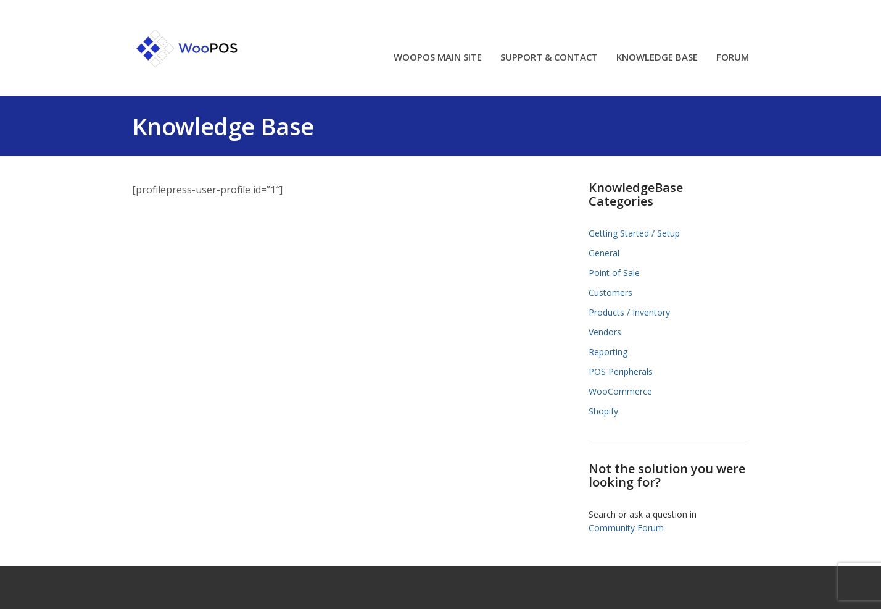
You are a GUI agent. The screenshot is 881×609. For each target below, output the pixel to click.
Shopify (603, 411)
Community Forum (626, 528)
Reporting (608, 352)
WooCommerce (620, 391)
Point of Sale (614, 273)
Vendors (605, 332)
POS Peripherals (621, 371)
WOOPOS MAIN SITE (438, 57)
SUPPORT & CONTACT (549, 57)
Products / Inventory (629, 312)
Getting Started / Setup (634, 233)
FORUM (732, 57)
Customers (610, 292)
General (604, 253)
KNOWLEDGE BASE (657, 57)
